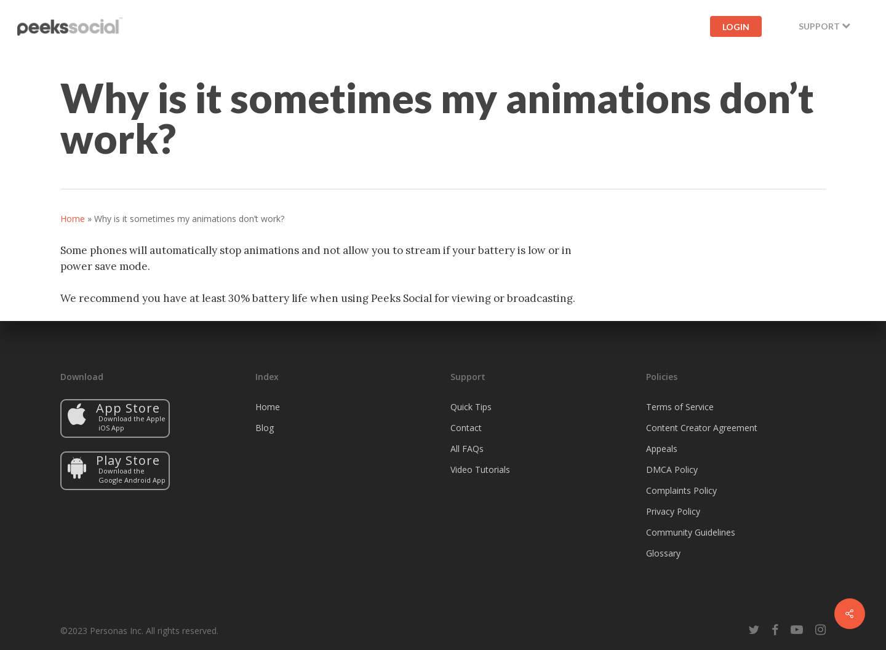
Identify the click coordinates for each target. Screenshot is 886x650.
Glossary (663, 553)
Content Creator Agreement (701, 428)
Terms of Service (680, 407)
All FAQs (467, 448)
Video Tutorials (480, 469)
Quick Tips (471, 407)
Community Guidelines (690, 532)
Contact (466, 428)
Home (72, 218)
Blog (264, 428)
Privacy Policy (673, 511)
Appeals (661, 448)
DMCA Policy (672, 469)
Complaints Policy (681, 490)
